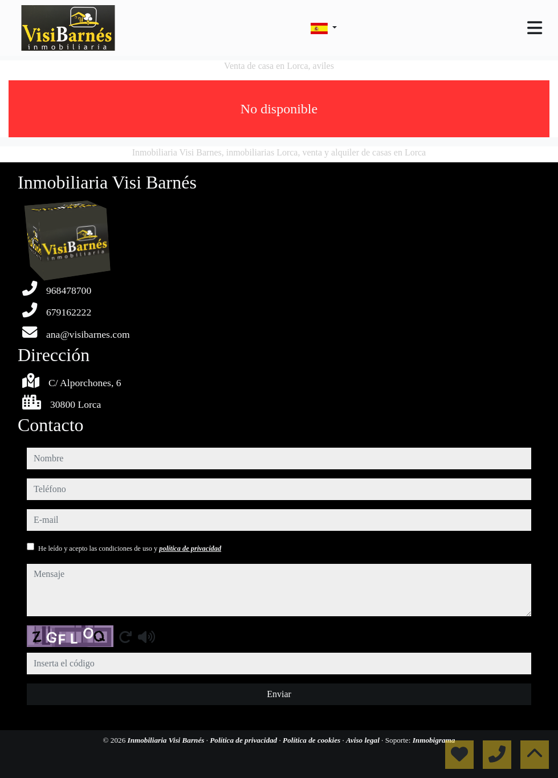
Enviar (279, 694)
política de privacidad (190, 548)
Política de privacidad (244, 740)
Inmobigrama (434, 740)
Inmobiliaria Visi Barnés (167, 740)
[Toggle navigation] (534, 28)
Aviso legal (363, 740)
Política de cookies (312, 740)
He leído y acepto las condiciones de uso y (129, 548)
